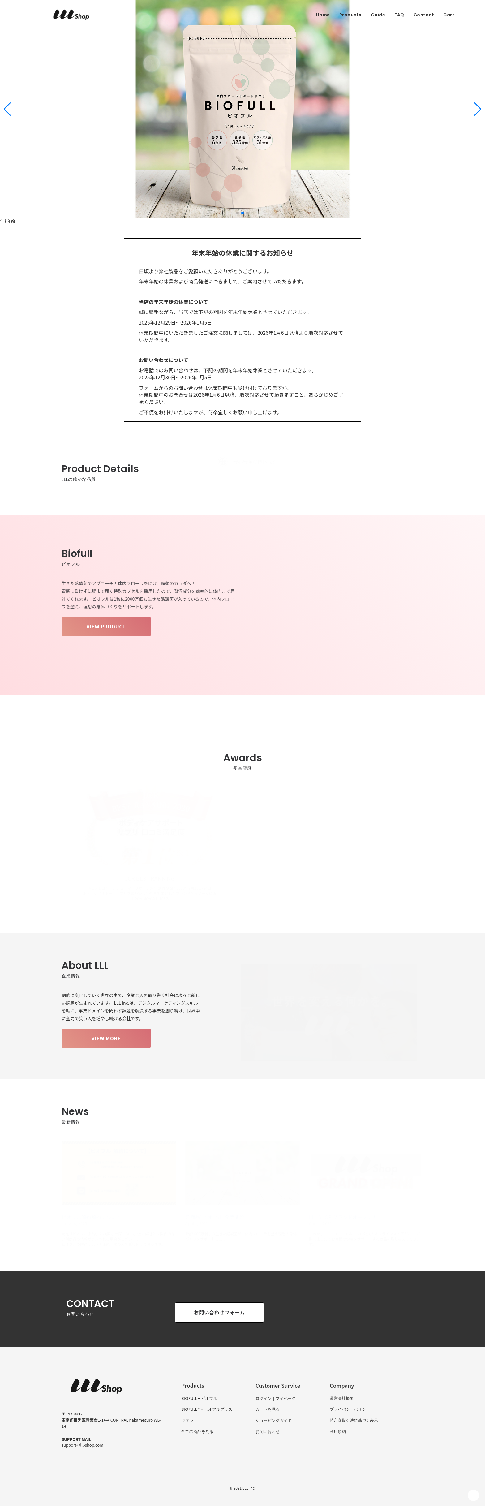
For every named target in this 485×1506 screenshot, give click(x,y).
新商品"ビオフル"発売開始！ (217, 1217)
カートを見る (267, 1409)
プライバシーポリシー (350, 1409)
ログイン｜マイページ (275, 1398)
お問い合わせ (267, 1432)
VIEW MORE (106, 1038)
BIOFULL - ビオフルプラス (206, 1409)
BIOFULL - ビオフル (199, 1398)
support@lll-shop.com (82, 1445)
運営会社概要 (342, 1398)
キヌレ (187, 1420)
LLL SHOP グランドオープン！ (343, 1217)
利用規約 (338, 1432)
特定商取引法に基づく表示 (354, 1420)
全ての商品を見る (197, 1432)
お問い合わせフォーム (219, 1312)
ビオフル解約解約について (91, 1217)
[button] (7, 109)
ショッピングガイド (273, 1420)
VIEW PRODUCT (106, 626)
